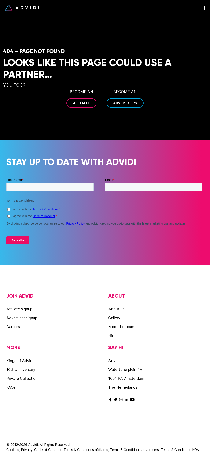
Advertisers (125, 103)
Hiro (112, 335)
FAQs (11, 387)
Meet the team (121, 326)
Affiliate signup (19, 309)
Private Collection (22, 378)
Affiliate (81, 103)
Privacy (26, 450)
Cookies (12, 450)
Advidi (22, 8)
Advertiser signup (21, 318)
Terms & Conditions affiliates (85, 450)
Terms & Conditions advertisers (134, 450)
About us (116, 309)
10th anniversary (20, 369)
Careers (13, 326)
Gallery (114, 318)
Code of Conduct (48, 450)
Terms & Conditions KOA (180, 450)
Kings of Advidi (19, 360)
